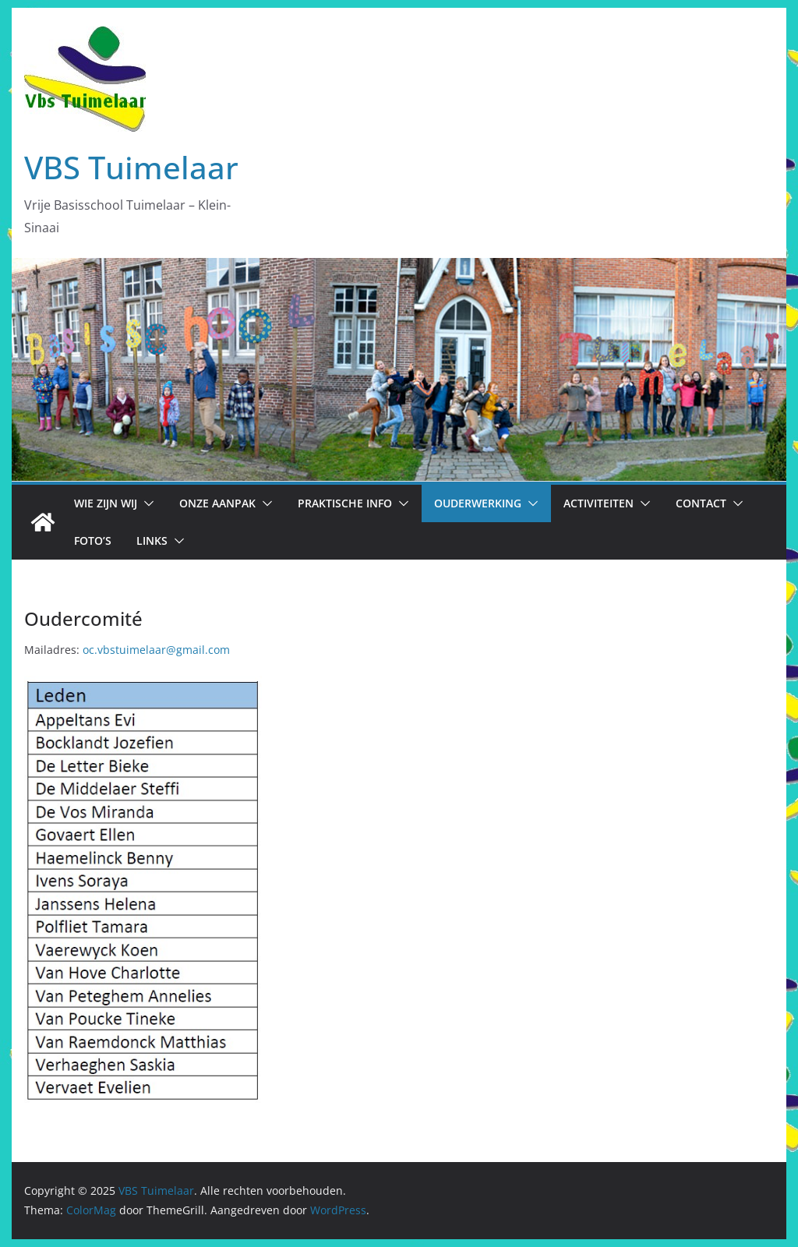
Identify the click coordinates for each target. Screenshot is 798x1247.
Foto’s (92, 540)
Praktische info (345, 503)
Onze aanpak (217, 503)
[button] (145, 503)
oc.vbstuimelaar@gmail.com (156, 649)
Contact (701, 503)
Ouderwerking (477, 503)
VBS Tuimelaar (131, 167)
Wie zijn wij (105, 503)
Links (152, 540)
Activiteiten (598, 503)
